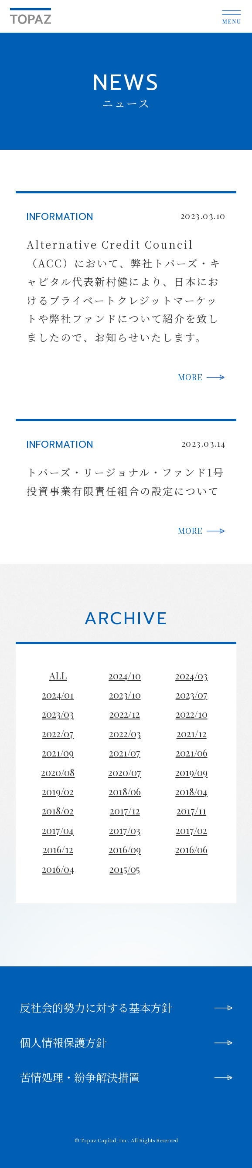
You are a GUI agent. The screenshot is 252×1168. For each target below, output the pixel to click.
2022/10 (192, 714)
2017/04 (58, 830)
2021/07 (124, 752)
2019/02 (58, 791)
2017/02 (191, 830)
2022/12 (124, 714)
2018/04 (191, 791)
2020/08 (58, 772)
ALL (58, 675)
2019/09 (191, 772)
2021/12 (192, 733)
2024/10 (125, 675)
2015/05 (124, 869)
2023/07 (192, 695)
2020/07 (124, 772)
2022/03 (125, 733)
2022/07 (58, 733)
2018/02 (58, 810)
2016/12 (58, 849)
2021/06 (192, 752)
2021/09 (58, 752)
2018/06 (125, 791)
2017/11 (191, 810)
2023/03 (58, 714)
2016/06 (191, 849)
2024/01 (58, 695)
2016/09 (125, 849)
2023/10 (125, 695)
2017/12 (125, 810)
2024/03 (191, 675)
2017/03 (124, 830)
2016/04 (58, 869)
